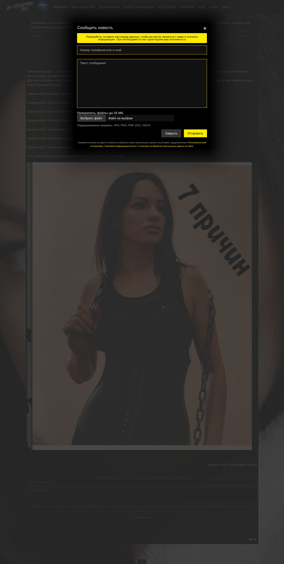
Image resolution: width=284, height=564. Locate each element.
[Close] (204, 28)
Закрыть (171, 133)
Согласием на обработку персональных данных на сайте (165, 146)
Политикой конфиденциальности (120, 146)
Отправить (195, 133)
